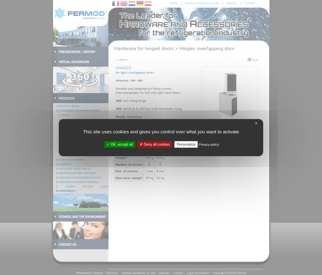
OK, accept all (120, 144)
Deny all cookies (155, 144)
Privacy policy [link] (209, 144)
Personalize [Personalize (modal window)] (186, 144)
